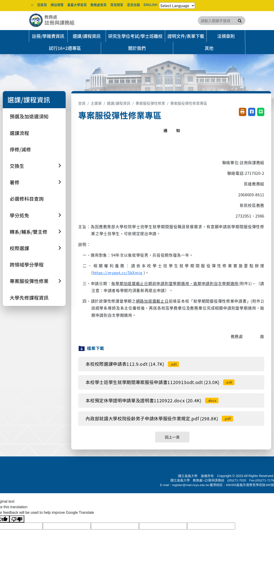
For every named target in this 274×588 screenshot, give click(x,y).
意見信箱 (133, 4)
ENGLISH (150, 4)
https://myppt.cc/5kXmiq (117, 272)
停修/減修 (20, 149)
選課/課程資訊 (87, 36)
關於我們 (137, 48)
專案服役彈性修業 (150, 103)
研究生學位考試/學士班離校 (135, 36)
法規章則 (226, 36)
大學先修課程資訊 (29, 297)
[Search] (221, 20)
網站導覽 (57, 4)
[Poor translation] (16, 519)
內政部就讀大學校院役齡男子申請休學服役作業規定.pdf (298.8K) (159, 418)
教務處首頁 (98, 4)
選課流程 (19, 132)
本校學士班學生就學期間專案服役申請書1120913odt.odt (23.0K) (160, 382)
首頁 (82, 103)
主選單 (96, 103)
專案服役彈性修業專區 (188, 103)
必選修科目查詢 (27, 198)
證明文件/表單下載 (185, 36)
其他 (209, 48)
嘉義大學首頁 (77, 4)
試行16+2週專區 (65, 48)
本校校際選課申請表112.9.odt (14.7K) (132, 364)
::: (32, 4)
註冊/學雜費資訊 (48, 36)
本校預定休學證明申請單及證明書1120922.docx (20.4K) (152, 400)
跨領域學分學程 (27, 264)
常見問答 (116, 4)
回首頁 (42, 4)
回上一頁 (172, 437)
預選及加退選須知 (29, 116)
